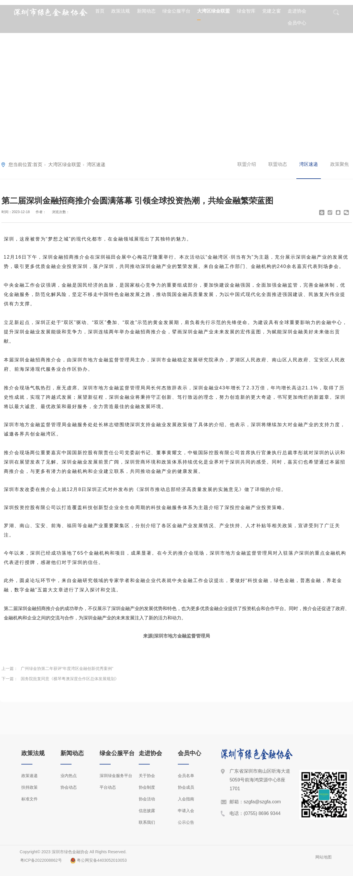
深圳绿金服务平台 (116, 775)
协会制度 (147, 787)
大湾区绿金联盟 (213, 10)
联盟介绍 (246, 164)
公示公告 (186, 822)
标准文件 (29, 799)
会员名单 (186, 775)
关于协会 (147, 775)
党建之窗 (271, 10)
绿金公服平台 (176, 10)
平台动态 (108, 787)
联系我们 (147, 822)
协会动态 (68, 787)
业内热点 (68, 775)
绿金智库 (246, 10)
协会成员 (186, 787)
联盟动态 (277, 164)
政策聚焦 (339, 164)
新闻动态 (146, 10)
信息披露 (147, 810)
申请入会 (186, 810)
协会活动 (147, 799)
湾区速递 (96, 164)
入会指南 (186, 799)
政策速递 (29, 775)
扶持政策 (29, 787)
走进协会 (297, 10)
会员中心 (297, 22)
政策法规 (120, 10)
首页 (100, 10)
